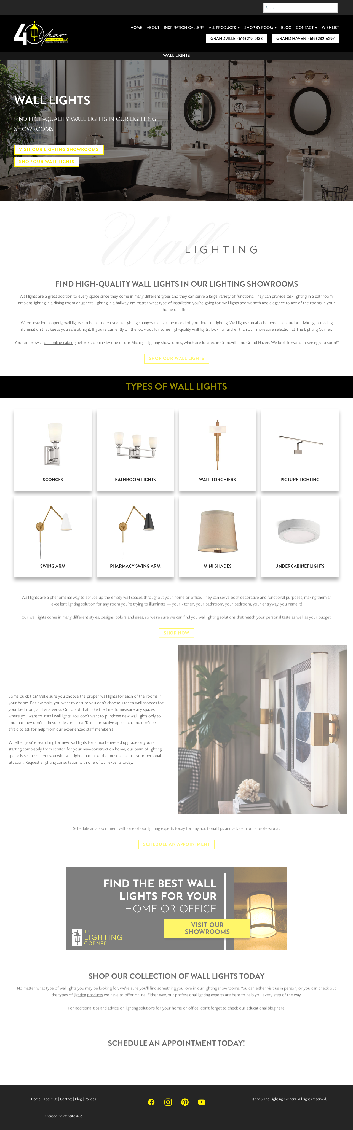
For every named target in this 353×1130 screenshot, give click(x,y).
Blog (286, 27)
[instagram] (168, 1101)
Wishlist (330, 27)
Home (136, 27)
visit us (273, 995)
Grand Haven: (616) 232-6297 (305, 39)
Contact (306, 27)
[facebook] (151, 1101)
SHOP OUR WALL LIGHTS (176, 358)
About (153, 27)
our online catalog (60, 343)
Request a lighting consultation (44, 762)
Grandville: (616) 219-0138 (236, 39)
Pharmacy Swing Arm (135, 566)
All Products (224, 27)
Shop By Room (260, 27)
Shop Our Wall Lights (46, 161)
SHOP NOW (176, 640)
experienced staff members (81, 729)
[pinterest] (185, 1101)
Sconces (53, 480)
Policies (90, 1099)
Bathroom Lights (135, 480)
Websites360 (72, 1116)
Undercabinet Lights (300, 566)
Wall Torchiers (217, 480)
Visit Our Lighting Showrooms (58, 149)
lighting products (88, 1002)
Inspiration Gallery (184, 27)
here (280, 1015)
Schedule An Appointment (176, 844)
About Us (50, 1099)
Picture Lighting (299, 480)
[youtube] (201, 1101)
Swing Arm (52, 566)
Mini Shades (218, 566)
